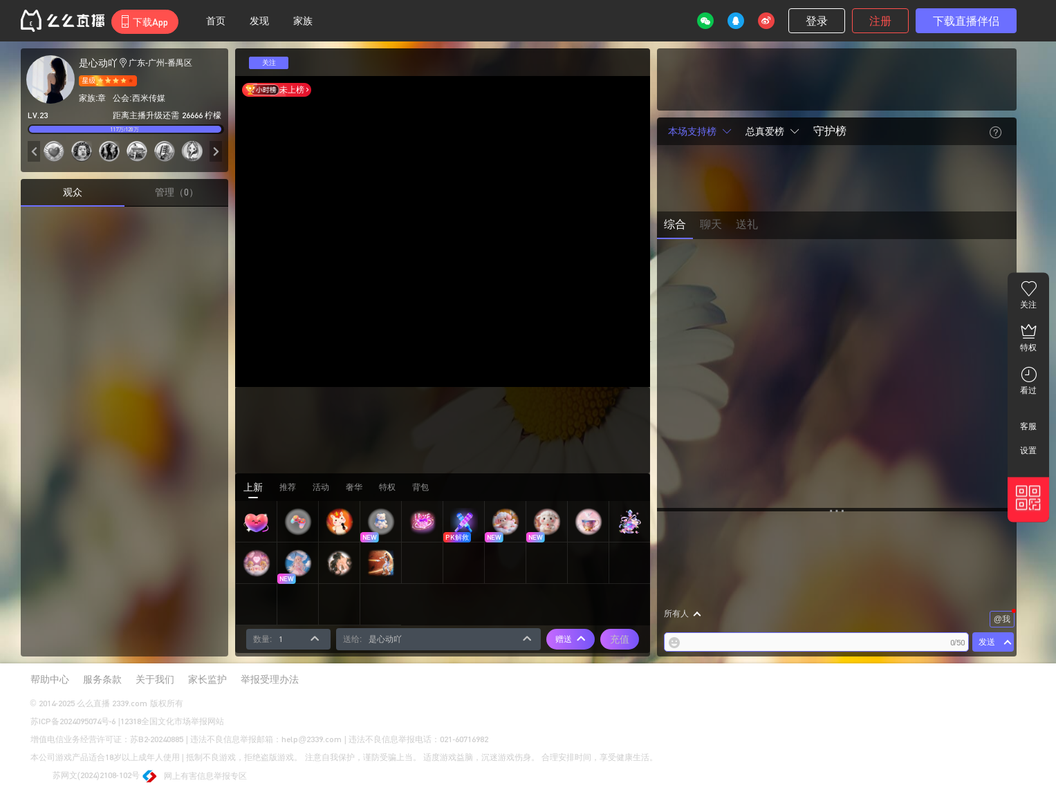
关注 (269, 62)
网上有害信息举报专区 (194, 777)
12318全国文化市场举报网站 (172, 721)
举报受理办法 (270, 679)
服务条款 (102, 679)
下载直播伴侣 (966, 20)
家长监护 (207, 679)
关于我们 (155, 679)
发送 (987, 641)
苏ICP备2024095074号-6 (73, 721)
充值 (619, 639)
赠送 (570, 639)
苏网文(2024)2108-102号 (85, 776)
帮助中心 (49, 679)
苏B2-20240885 (157, 739)
